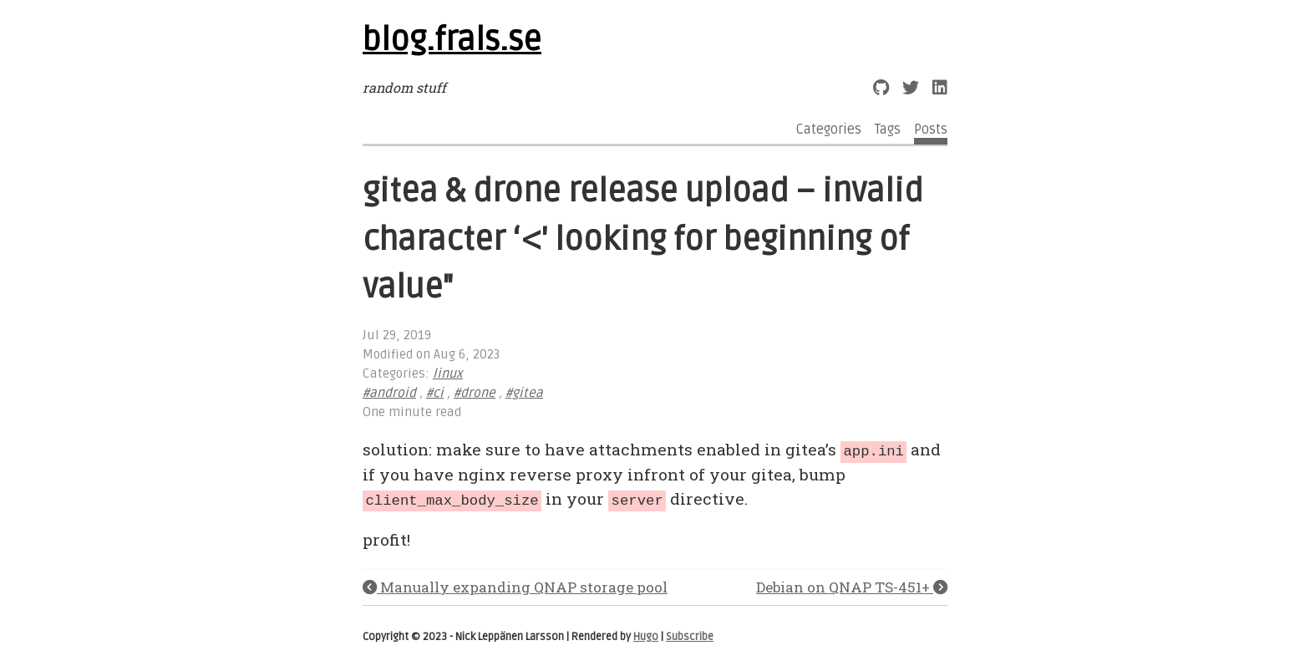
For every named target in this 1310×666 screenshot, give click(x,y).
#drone (474, 393)
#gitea (524, 393)
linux (448, 374)
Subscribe (689, 635)
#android (389, 393)
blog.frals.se (452, 40)
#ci (435, 393)
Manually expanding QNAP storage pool (515, 584)
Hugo (645, 635)
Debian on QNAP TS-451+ (851, 584)
